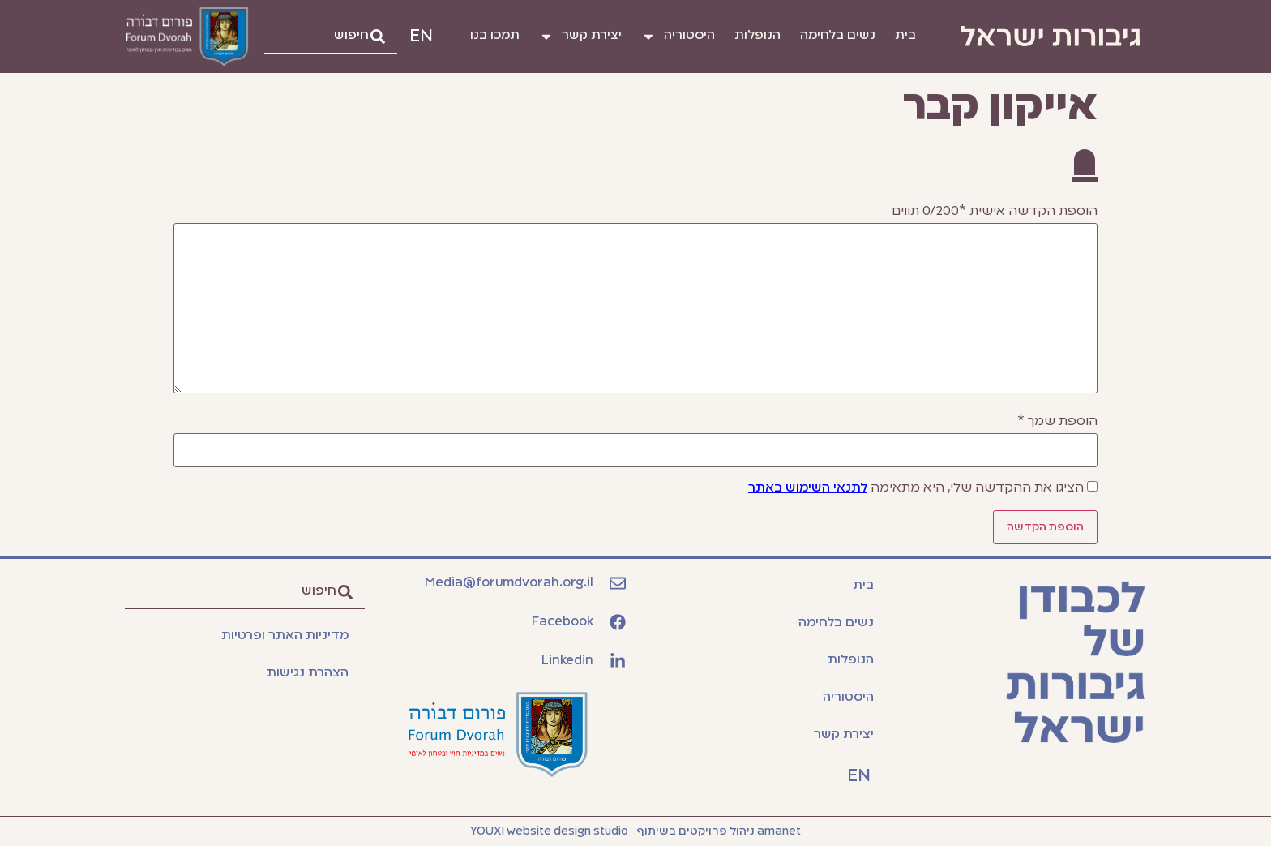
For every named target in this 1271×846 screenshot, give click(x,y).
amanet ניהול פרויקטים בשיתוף (718, 831)
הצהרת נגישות (308, 673)
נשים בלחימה (837, 35)
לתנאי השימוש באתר (807, 488)
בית (905, 35)
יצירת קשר (580, 36)
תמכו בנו (495, 35)
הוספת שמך (1057, 421)
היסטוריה (678, 36)
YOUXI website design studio (549, 831)
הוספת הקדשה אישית (995, 211)
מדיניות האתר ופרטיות (285, 636)
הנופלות (757, 35)
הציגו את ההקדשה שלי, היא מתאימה (916, 488)
